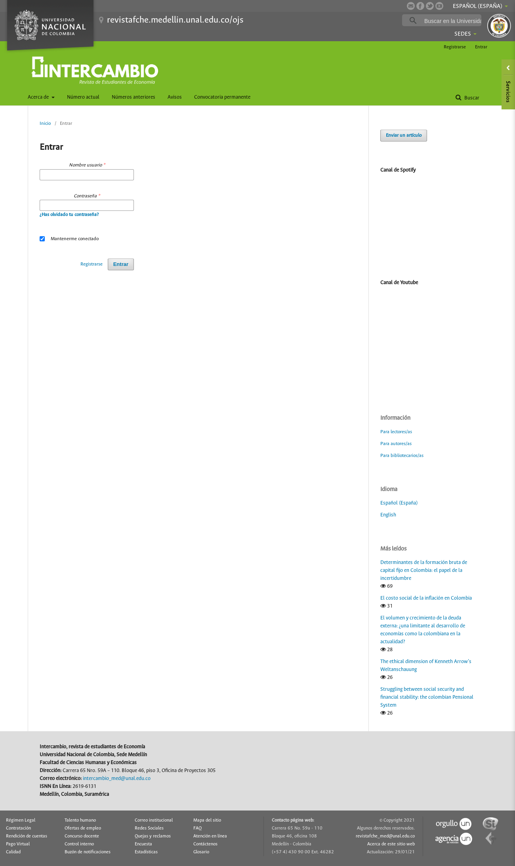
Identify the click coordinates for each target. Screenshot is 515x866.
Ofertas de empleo (83, 828)
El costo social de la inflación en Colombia (426, 598)
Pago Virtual (18, 844)
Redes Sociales (149, 828)
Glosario (201, 852)
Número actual (83, 97)
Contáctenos (205, 844)
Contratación (18, 828)
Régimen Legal (20, 820)
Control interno (79, 844)
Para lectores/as (396, 431)
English (388, 515)
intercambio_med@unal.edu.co (117, 779)
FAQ (197, 828)
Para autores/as (396, 443)
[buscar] (454, 20)
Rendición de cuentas (26, 836)
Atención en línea (210, 836)
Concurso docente (82, 836)
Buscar (471, 98)
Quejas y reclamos (153, 836)
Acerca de (39, 97)
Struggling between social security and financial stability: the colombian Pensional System (426, 697)
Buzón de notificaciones (88, 852)
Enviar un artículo (404, 135)
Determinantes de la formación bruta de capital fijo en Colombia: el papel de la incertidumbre (423, 570)
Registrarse (455, 47)
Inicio (45, 123)
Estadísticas (146, 852)
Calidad (13, 852)
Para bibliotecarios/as (401, 455)
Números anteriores (133, 97)
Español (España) (399, 503)
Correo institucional (154, 820)
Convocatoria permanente (222, 97)
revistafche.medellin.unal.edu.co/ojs (175, 20)
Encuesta (143, 844)
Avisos (175, 97)
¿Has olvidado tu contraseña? (69, 214)
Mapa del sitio (207, 820)
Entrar (481, 47)
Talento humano (80, 820)
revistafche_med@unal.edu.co (385, 836)
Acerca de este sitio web (391, 844)
